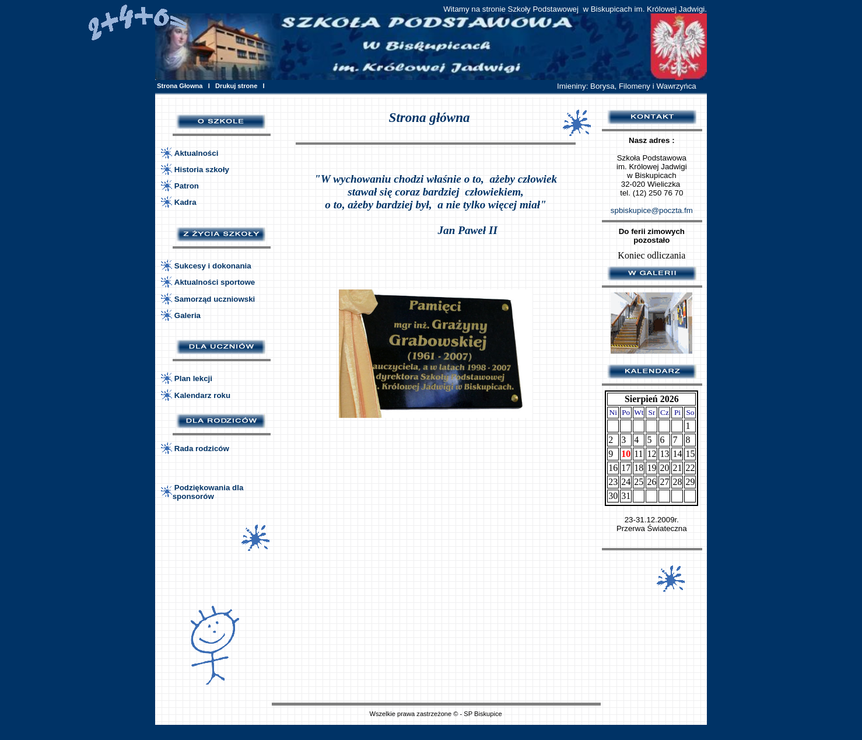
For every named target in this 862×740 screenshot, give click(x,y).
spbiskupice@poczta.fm (652, 210)
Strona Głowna (179, 85)
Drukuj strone (236, 85)
